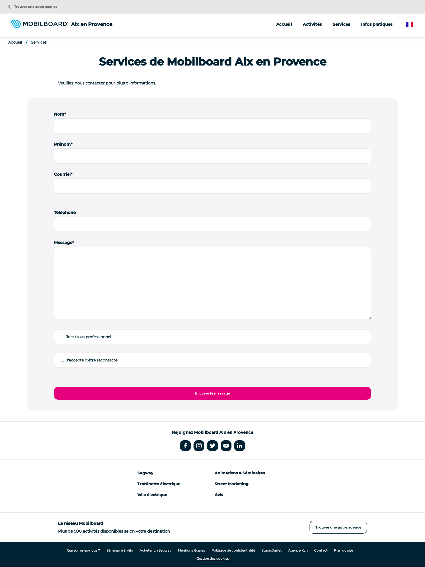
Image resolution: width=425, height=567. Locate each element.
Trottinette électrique (159, 483)
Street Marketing (232, 483)
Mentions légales (191, 550)
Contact (320, 550)
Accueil (284, 24)
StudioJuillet (272, 550)
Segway (145, 473)
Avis (219, 494)
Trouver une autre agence (32, 6)
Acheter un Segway (155, 550)
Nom (59, 114)
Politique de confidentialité (233, 550)
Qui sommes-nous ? (83, 550)
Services (39, 42)
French (413, 24)
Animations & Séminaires (240, 473)
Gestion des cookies (213, 558)
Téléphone (65, 212)
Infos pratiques (376, 24)
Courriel (62, 174)
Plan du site (343, 550)
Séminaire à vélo (120, 550)
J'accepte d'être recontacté (91, 360)
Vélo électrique (152, 494)
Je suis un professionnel (88, 336)
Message (63, 242)
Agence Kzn (298, 550)
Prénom (62, 144)
